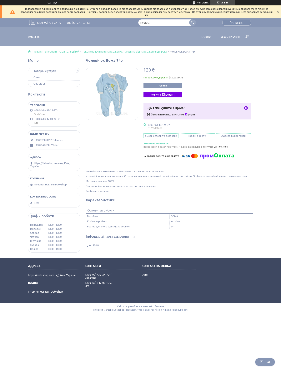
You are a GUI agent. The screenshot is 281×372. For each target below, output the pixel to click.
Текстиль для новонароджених (102, 51)
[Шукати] (192, 22)
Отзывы (39, 83)
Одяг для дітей (69, 51)
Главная (206, 36)
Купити (163, 85)
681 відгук (202, 2)
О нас (37, 77)
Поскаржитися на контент (141, 310)
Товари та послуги (45, 51)
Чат (265, 362)
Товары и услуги (229, 36)
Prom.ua (159, 306)
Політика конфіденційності (173, 310)
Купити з (162, 94)
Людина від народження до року (146, 51)
